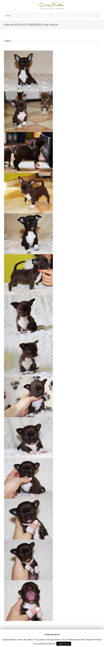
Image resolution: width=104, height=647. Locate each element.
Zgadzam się (63, 643)
